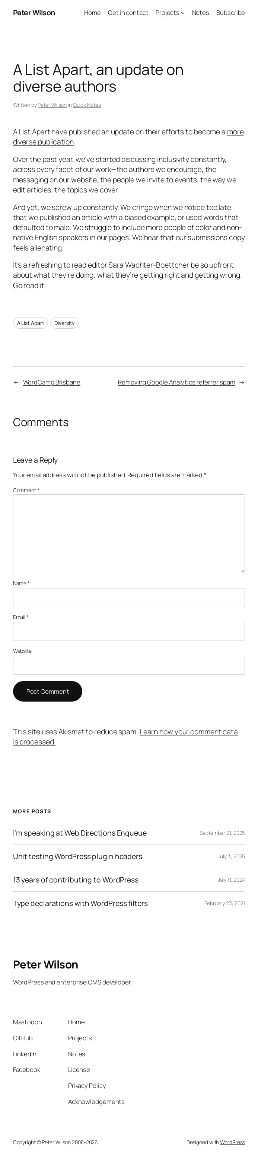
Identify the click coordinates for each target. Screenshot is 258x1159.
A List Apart (30, 322)
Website (22, 650)
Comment (26, 490)
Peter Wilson (34, 12)
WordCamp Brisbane (51, 382)
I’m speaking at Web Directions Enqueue (80, 833)
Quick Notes (87, 104)
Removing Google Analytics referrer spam (176, 382)
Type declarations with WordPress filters (80, 903)
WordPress (232, 1142)
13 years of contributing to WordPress (75, 880)
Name (21, 583)
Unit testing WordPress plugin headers (77, 856)
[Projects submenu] (183, 13)
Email (21, 616)
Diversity (64, 322)
